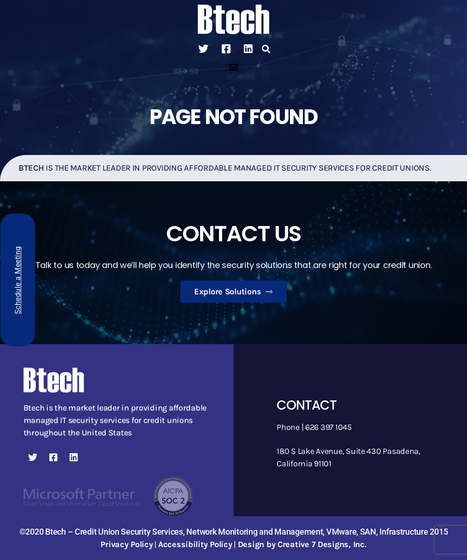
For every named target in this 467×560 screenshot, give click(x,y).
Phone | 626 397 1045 (314, 427)
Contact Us (233, 233)
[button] (266, 49)
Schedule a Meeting (17, 280)
